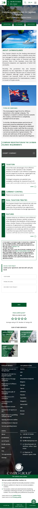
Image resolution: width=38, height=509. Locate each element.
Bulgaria (22, 382)
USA (21, 372)
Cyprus (22, 388)
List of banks (19, 24)
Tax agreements (6, 454)
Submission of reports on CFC (9, 410)
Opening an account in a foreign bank (9, 370)
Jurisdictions (15, 17)
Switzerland (23, 404)
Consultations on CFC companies (8, 397)
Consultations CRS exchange (7, 402)
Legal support (6, 389)
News (3, 447)
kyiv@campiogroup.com (29, 441)
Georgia (22, 385)
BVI (21, 375)
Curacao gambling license (9, 426)
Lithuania (23, 391)
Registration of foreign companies (9, 379)
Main (8, 17)
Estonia (22, 411)
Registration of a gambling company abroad (10, 415)
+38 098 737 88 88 (15, 2)
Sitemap (4, 457)
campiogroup (27, 437)
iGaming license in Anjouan (10, 423)
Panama (22, 395)
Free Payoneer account (8, 406)
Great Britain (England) (27, 379)
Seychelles (23, 398)
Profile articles (6, 444)
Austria (22, 369)
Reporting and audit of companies (8, 392)
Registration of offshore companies (9, 384)
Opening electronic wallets (10, 419)
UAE (21, 407)
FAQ (3, 451)
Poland (22, 414)
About (3, 434)
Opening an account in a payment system (9, 375)
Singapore (23, 401)
